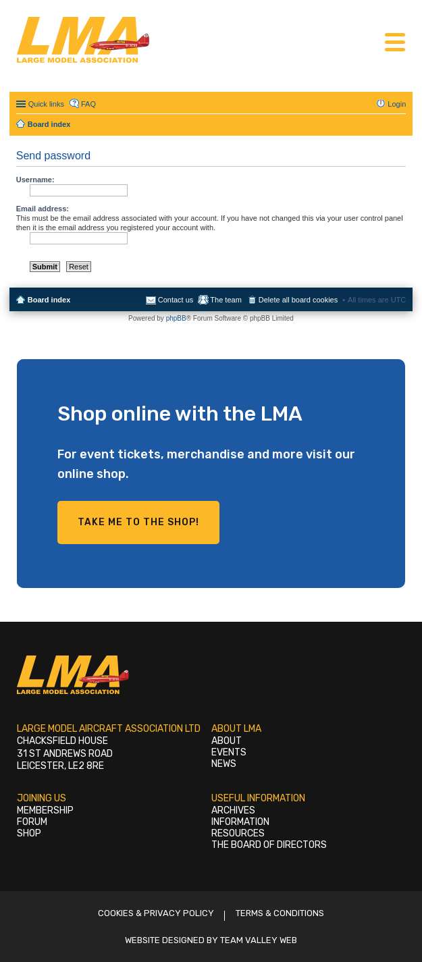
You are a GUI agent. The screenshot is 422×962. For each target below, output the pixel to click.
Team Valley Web (258, 940)
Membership (45, 810)
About (226, 741)
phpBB (176, 318)
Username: (35, 180)
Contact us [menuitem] (176, 300)
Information (240, 822)
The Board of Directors (269, 845)
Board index (49, 300)
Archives (233, 810)
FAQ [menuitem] (88, 104)
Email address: (42, 209)
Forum (32, 822)
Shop (29, 833)
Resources (238, 833)
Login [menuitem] (397, 104)
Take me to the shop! (138, 522)
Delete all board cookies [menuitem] (298, 300)
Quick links (46, 104)
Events (228, 752)
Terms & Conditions (280, 913)
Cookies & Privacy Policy (156, 913)
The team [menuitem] (225, 300)
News (223, 764)
